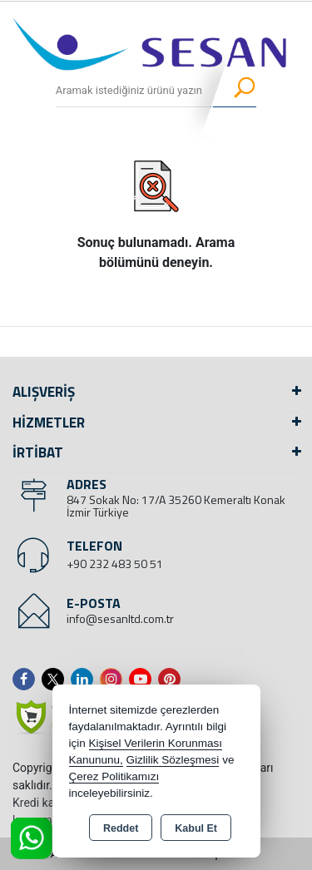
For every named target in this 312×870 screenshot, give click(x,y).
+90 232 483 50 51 (115, 563)
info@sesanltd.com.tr (120, 618)
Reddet (120, 828)
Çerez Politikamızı (114, 776)
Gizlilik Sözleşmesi (173, 760)
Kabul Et (196, 828)
